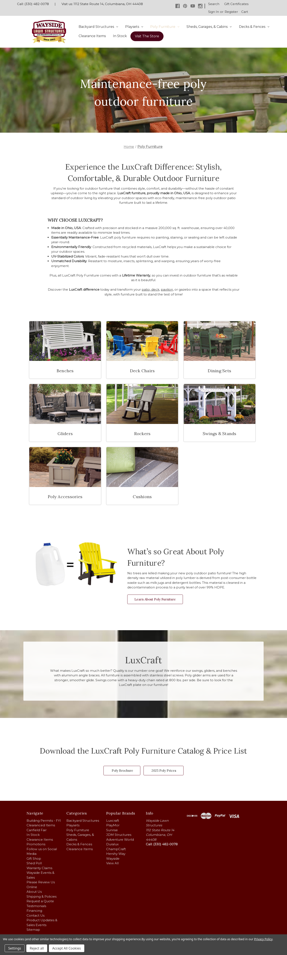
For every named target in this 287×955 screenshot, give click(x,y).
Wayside (112, 859)
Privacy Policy (263, 939)
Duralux (112, 844)
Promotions (36, 844)
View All (112, 863)
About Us (34, 892)
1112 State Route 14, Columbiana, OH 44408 (108, 4)
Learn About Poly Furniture (155, 599)
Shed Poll (34, 863)
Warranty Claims (39, 868)
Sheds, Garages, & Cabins (209, 27)
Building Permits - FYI (44, 821)
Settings (14, 948)
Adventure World (120, 840)
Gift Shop (34, 859)
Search (213, 4)
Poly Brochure (122, 771)
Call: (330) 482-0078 (33, 4)
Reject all (37, 948)
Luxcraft (112, 821)
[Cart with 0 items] (245, 12)
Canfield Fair (37, 830)
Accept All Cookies (66, 948)
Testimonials (36, 906)
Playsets (134, 27)
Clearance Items (92, 36)
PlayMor (112, 825)
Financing (34, 911)
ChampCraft (116, 849)
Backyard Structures (98, 27)
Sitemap (33, 930)
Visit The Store (147, 36)
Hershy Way (115, 854)
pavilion (167, 289)
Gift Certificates (236, 4)
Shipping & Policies (41, 896)
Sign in (213, 12)
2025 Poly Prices (164, 771)
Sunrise (112, 830)
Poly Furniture (164, 27)
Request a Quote (40, 901)
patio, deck (150, 289)
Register (231, 12)
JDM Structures (118, 835)
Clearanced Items (41, 825)
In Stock (120, 36)
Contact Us (35, 915)
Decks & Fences (254, 27)
